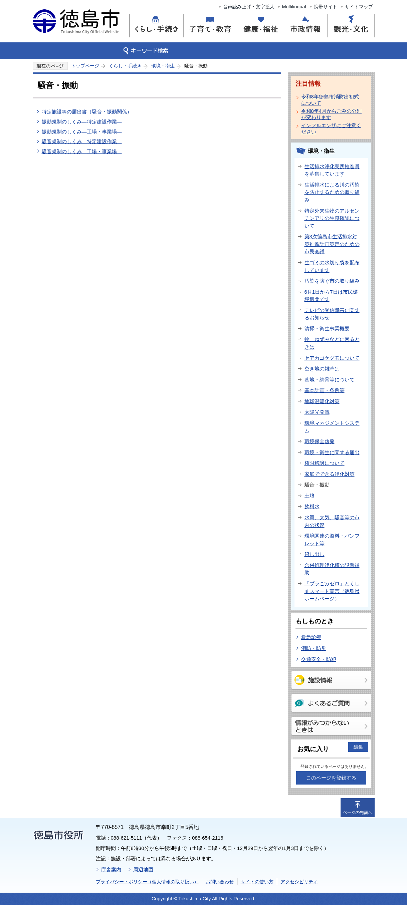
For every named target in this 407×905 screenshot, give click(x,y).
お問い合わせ (220, 881)
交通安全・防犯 (318, 659)
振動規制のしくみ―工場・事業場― (82, 131)
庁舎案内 (111, 869)
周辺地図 (143, 869)
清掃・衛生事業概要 (327, 328)
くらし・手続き (125, 65)
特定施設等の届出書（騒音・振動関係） (87, 111)
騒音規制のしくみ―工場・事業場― (82, 151)
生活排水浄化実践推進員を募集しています (332, 170)
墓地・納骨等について (329, 379)
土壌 (309, 496)
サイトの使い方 (257, 881)
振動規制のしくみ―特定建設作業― (82, 121)
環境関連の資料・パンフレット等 (332, 539)
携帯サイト (325, 6)
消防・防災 (313, 648)
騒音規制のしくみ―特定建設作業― (82, 141)
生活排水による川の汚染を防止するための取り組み (332, 192)
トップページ (85, 65)
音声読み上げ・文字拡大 (248, 6)
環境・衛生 (163, 65)
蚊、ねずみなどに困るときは (332, 343)
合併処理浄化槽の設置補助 (332, 569)
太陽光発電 (317, 412)
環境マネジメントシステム (332, 426)
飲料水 (312, 506)
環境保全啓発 (319, 441)
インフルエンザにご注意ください (331, 128)
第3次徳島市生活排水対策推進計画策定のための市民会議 (332, 244)
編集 (358, 746)
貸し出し (314, 554)
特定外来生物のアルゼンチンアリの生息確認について (332, 218)
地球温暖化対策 (322, 401)
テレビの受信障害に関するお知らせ (332, 314)
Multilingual (294, 6)
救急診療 (311, 637)
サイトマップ (359, 6)
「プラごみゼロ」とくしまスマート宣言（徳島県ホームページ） (332, 591)
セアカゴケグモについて (332, 358)
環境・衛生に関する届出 (332, 452)
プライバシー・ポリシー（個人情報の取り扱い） (147, 881)
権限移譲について (324, 463)
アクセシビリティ (299, 881)
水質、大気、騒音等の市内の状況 (332, 521)
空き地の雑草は (322, 368)
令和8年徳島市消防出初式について (330, 100)
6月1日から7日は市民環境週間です (331, 295)
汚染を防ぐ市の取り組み (332, 281)
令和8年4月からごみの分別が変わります (331, 114)
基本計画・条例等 (324, 390)
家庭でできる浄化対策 (329, 474)
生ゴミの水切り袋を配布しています (332, 266)
